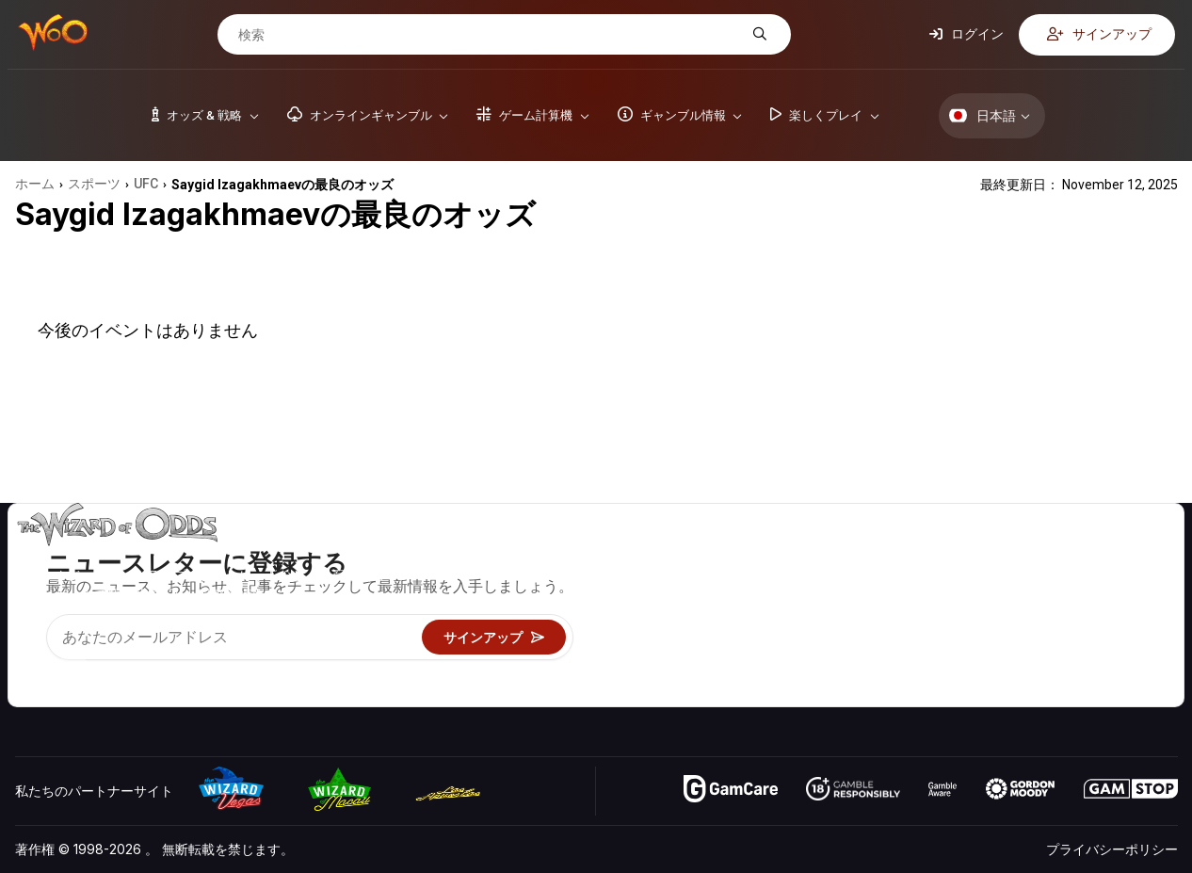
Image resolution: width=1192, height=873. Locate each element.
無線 (978, 664)
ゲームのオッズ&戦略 (849, 555)
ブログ (1105, 582)
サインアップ (1099, 33)
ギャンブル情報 (832, 610)
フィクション (1125, 637)
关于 (978, 555)
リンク (985, 610)
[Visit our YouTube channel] (31, 669)
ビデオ (1105, 555)
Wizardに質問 (828, 692)
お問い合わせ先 (1011, 582)
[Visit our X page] (72, 669)
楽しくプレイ (825, 637)
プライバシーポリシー (1112, 849)
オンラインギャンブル (852, 664)
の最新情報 (998, 637)
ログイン (966, 33)
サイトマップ (1125, 610)
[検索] (489, 34)
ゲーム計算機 (825, 582)
